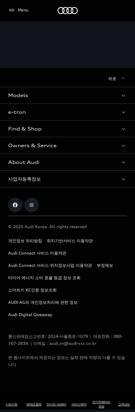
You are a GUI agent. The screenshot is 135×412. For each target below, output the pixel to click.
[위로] (117, 78)
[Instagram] (32, 205)
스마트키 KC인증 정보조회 (32, 289)
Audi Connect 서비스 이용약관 (37, 252)
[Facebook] (15, 205)
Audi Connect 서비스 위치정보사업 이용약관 (50, 265)
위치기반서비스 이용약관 (70, 240)
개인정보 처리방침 (25, 240)
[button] (67, 95)
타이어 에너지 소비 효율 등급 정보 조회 (44, 277)
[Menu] (18, 10)
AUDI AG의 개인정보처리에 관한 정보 (43, 302)
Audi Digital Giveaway (30, 314)
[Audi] (68, 10)
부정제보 (105, 265)
